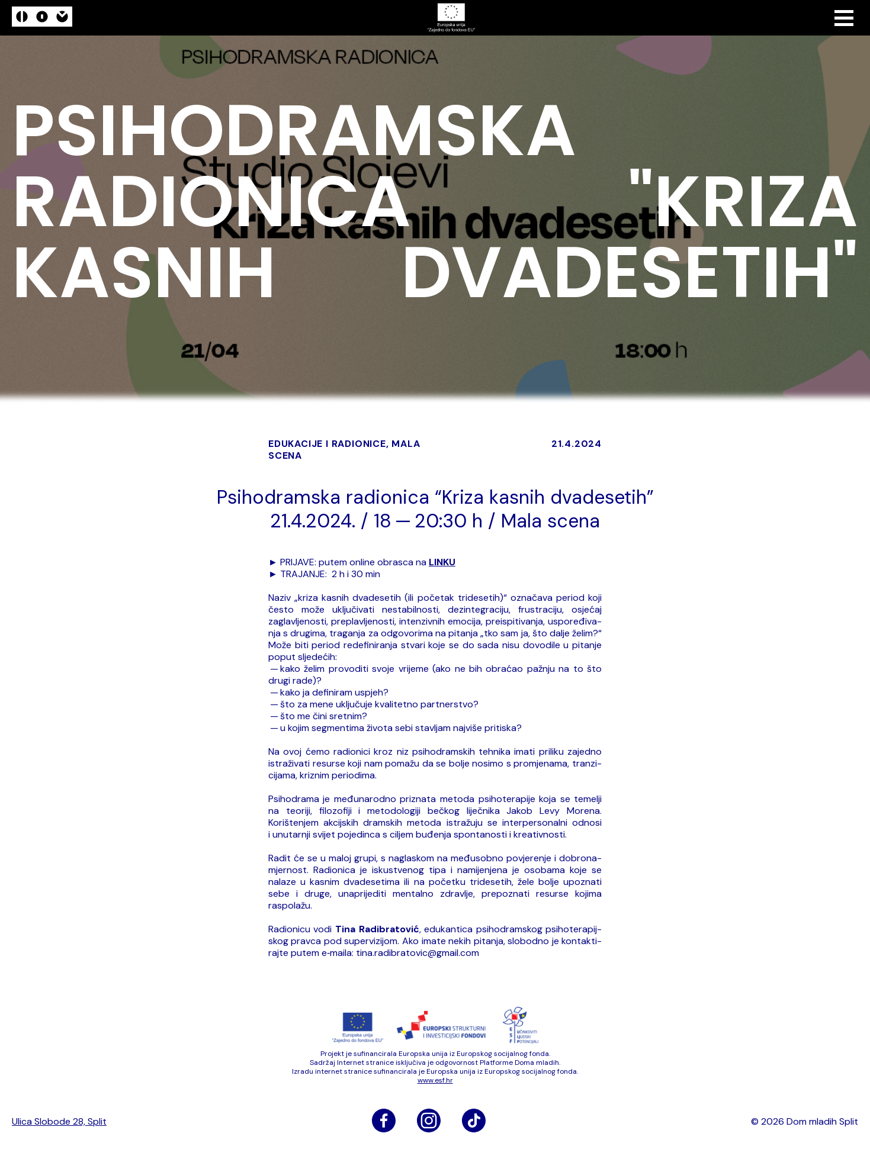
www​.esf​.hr (435, 1080)
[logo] (42, 18)
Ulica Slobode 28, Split (59, 1122)
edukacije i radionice (327, 443)
